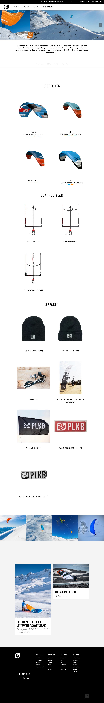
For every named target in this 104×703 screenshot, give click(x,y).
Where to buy (97, 2)
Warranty (76, 667)
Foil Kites (39, 660)
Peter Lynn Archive (50, 667)
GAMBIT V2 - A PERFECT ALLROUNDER (52, 1)
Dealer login (84, 1)
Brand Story (50, 659)
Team (50, 662)
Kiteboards (39, 667)
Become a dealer (76, 659)
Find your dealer (76, 663)
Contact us (64, 659)
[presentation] (3, 25)
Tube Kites (39, 658)
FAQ (62, 662)
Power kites (38, 663)
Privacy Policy (63, 666)
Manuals (64, 669)
